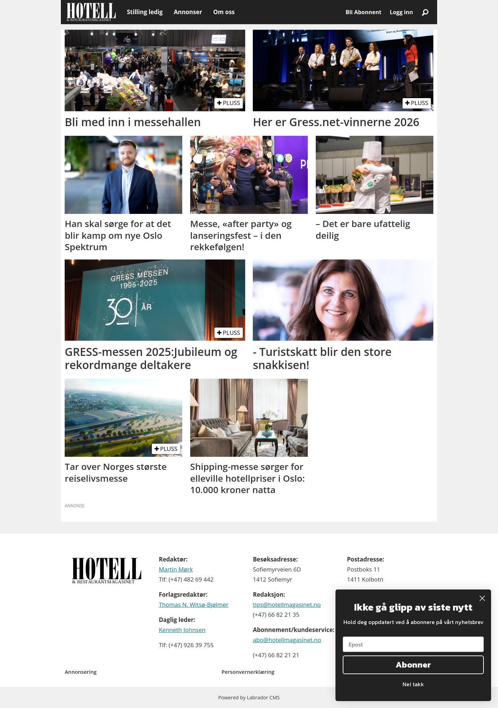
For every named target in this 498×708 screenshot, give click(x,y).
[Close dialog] (482, 598)
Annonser (188, 12)
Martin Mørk (176, 569)
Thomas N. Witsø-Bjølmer (193, 604)
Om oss (223, 12)
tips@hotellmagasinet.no (287, 604)
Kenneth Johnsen (182, 630)
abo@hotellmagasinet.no (287, 640)
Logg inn (401, 12)
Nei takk (413, 684)
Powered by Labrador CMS (249, 697)
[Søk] (425, 12)
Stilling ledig (145, 12)
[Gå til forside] (91, 12)
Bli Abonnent (363, 12)
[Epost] (413, 644)
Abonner (413, 665)
